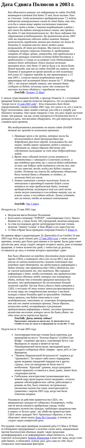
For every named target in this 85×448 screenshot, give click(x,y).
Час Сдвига (32, 203)
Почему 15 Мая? (35, 92)
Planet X (72, 229)
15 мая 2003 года (26, 104)
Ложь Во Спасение (45, 417)
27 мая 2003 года (48, 238)
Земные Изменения (38, 437)
